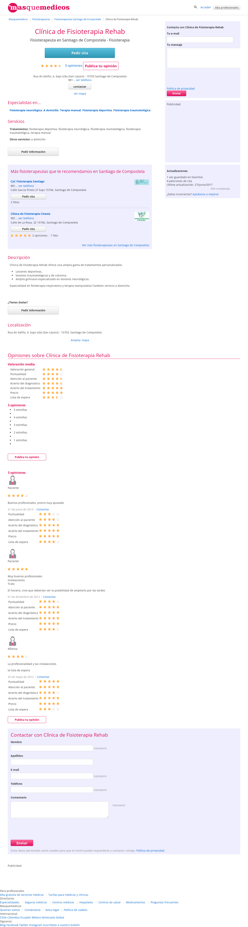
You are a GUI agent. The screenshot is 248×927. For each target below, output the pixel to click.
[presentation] (196, 76)
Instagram (35, 925)
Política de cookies (75, 910)
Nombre (16, 742)
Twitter (23, 925)
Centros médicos (63, 902)
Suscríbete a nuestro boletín (61, 925)
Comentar (42, 509)
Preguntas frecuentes (164, 902)
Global (60, 917)
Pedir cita (79, 53)
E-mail (15, 770)
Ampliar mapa (80, 340)
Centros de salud (109, 902)
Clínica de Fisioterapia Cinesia (30, 214)
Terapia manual (70, 110)
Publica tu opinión (101, 66)
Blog (3, 925)
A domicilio (51, 110)
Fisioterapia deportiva (97, 110)
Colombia (13, 917)
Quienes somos (10, 910)
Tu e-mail (173, 33)
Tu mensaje (174, 45)
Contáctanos (33, 910)
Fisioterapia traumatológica (131, 110)
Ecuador (25, 917)
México (36, 917)
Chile (3, 917)
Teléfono (16, 783)
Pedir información (33, 152)
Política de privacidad (181, 88)
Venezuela (48, 917)
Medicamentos (135, 902)
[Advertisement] (203, 133)
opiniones (73, 65)
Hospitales (86, 902)
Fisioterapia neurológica (26, 110)
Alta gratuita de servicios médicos (22, 895)
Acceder (206, 7)
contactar (79, 86)
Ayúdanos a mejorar (206, 194)
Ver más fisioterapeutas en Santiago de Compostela (115, 245)
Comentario (19, 797)
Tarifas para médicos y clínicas (68, 895)
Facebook (12, 925)
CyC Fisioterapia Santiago (28, 181)
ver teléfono (83, 80)
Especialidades (9, 902)
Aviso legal (52, 910)
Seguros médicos (36, 902)
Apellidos (17, 756)
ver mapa (80, 93)
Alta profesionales (227, 7)
